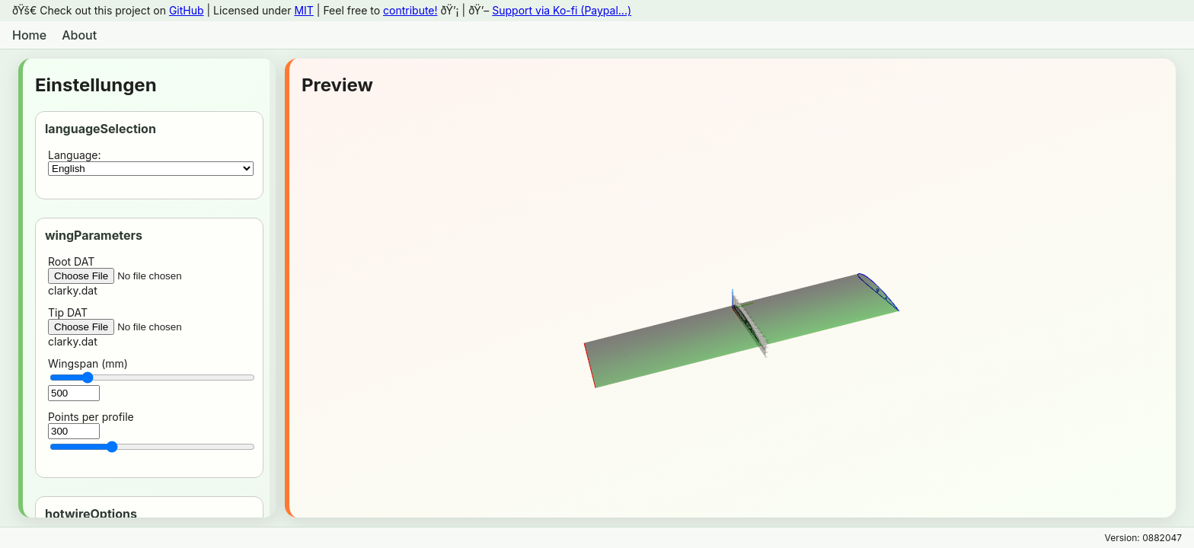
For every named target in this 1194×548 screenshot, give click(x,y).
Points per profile (151, 431)
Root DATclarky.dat (151, 276)
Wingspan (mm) (151, 379)
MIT (303, 10)
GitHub (186, 10)
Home (29, 35)
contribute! (410, 10)
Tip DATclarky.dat (151, 327)
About (79, 35)
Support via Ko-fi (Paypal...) (561, 10)
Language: (151, 162)
